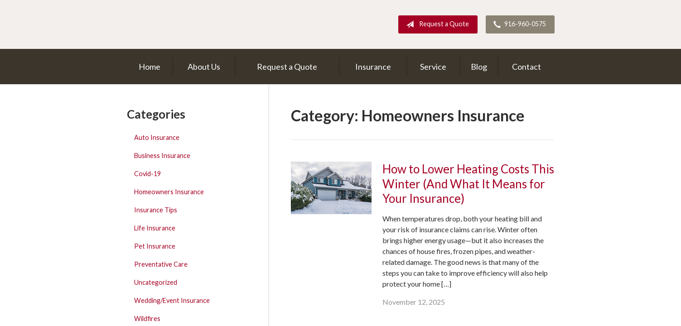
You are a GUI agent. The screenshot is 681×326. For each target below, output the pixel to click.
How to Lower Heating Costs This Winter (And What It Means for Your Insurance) (468, 184)
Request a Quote (435, 24)
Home (149, 67)
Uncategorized (155, 282)
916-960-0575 (518, 24)
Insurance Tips (155, 210)
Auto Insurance (156, 137)
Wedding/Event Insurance (172, 300)
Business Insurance (162, 155)
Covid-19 (147, 173)
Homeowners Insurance (169, 192)
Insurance (373, 67)
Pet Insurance (154, 246)
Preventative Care (161, 264)
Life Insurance (154, 228)
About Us (204, 67)
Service (433, 67)
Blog (479, 67)
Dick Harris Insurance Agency (206, 24)
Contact (526, 67)
